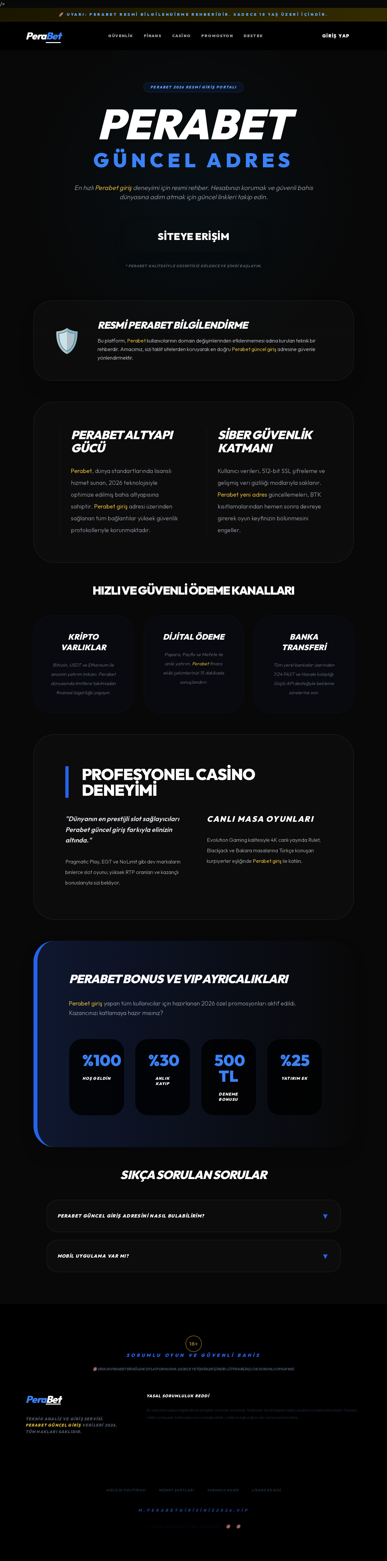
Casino (181, 35)
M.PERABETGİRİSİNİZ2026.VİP (193, 1510)
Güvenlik (120, 35)
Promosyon (217, 35)
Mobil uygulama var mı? (193, 1256)
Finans (152, 35)
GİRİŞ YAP (336, 36)
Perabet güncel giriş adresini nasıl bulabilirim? (193, 1216)
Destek (253, 35)
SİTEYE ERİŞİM (193, 236)
